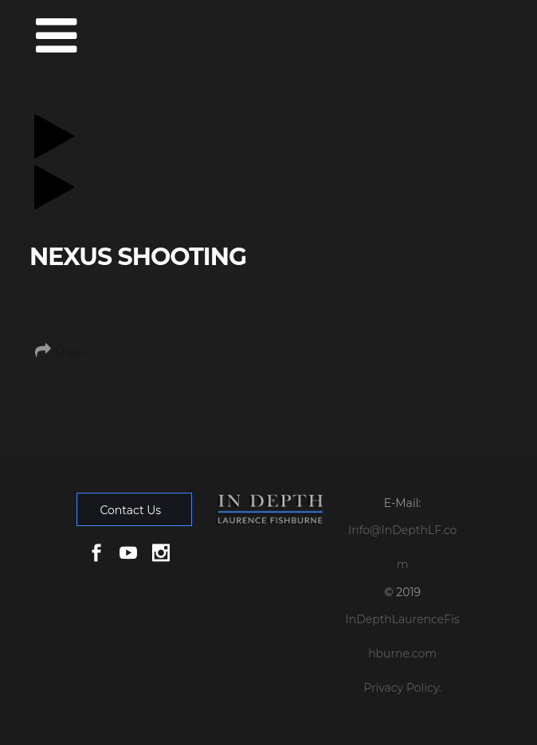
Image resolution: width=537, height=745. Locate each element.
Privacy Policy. (402, 688)
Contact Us (130, 510)
